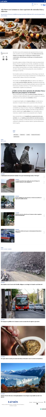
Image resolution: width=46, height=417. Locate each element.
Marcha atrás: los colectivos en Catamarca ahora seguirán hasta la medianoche (28, 215)
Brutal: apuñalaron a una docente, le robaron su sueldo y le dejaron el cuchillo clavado (28, 198)
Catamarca (22, 134)
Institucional (35, 402)
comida (28, 134)
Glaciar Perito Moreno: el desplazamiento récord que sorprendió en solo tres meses (21, 396)
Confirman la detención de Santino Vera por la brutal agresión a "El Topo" (20, 175)
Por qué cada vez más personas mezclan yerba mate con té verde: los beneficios (22, 358)
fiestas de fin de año (36, 134)
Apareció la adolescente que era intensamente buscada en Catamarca (28, 231)
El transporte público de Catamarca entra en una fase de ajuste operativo (20, 321)
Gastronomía (16, 136)
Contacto (30, 402)
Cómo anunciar (40, 402)
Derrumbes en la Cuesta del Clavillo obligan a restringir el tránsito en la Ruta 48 (21, 284)
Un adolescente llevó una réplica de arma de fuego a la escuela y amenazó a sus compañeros (27, 181)
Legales (15, 405)
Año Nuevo (16, 134)
